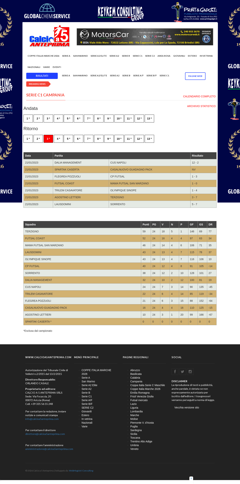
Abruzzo (135, 370)
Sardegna (136, 430)
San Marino (80, 56)
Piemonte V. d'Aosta (142, 422)
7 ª (88, 118)
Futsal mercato (139, 400)
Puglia (134, 426)
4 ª (58, 118)
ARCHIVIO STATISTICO (201, 106)
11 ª (129, 118)
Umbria (134, 445)
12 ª (139, 118)
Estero (192, 56)
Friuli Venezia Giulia (142, 396)
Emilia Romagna (140, 392)
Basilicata (136, 374)
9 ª (109, 118)
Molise (134, 419)
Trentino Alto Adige (141, 441)
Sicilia (133, 434)
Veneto (134, 449)
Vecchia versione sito (186, 407)
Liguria (134, 407)
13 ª (149, 118)
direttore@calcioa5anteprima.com (45, 434)
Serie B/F (151, 75)
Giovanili (179, 56)
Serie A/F (138, 75)
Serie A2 (114, 56)
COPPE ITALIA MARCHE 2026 (43, 56)
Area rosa (164, 56)
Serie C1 (137, 56)
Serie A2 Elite (99, 56)
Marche (134, 415)
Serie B (126, 56)
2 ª (38, 118)
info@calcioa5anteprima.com (42, 419)
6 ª (78, 118)
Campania (136, 381)
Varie (46, 67)
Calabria (135, 377)
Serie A (66, 56)
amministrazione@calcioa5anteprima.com (49, 449)
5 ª (68, 118)
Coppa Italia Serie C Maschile (147, 385)
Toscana (135, 437)
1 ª (28, 118)
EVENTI (57, 67)
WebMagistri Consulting (81, 470)
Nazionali (34, 67)
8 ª (98, 118)
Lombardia (136, 411)
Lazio (133, 404)
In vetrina (206, 56)
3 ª (48, 118)
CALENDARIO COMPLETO (199, 96)
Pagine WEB (195, 76)
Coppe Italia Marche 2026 (145, 389)
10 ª (119, 118)
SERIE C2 (150, 56)
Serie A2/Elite (98, 75)
